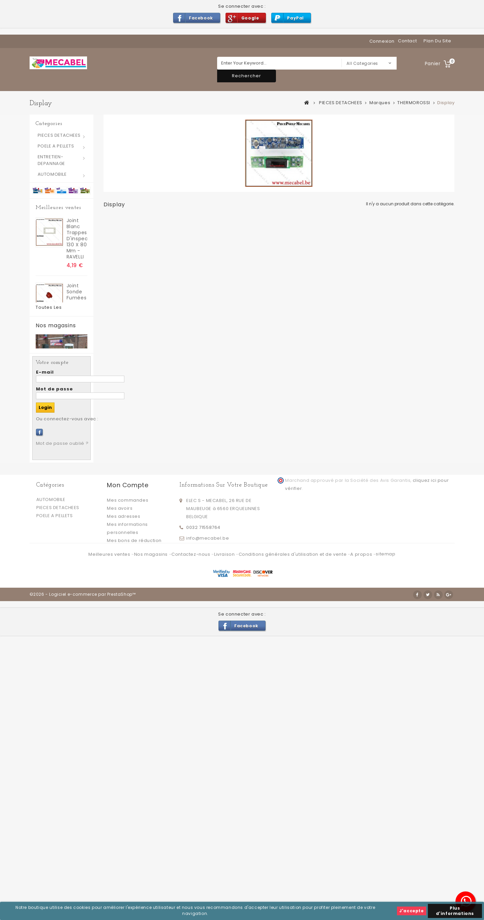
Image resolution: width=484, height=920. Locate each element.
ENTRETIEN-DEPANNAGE (51, 160)
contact (407, 41)
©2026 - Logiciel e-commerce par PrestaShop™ (83, 878)
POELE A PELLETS (56, 146)
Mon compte (127, 767)
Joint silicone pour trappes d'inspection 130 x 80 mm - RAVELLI (77, 356)
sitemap (385, 846)
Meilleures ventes (58, 207)
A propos (361, 847)
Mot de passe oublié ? (62, 725)
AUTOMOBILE (52, 174)
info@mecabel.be (207, 819)
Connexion (382, 41)
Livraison (225, 847)
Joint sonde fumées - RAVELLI (77, 294)
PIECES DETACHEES (59, 135)
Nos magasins (56, 556)
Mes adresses (123, 798)
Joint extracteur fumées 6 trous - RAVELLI (77, 422)
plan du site (437, 41)
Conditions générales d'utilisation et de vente (293, 847)
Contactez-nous (191, 847)
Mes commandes (127, 782)
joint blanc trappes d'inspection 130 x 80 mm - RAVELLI (77, 235)
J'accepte (411, 911)
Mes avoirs (119, 790)
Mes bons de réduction (134, 823)
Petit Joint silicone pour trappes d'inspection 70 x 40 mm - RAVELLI (77, 490)
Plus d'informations (455, 910)
